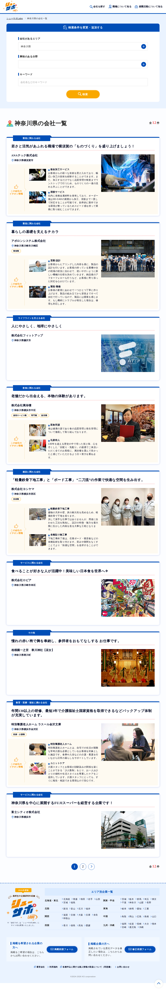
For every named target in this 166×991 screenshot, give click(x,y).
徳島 (73, 933)
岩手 (90, 907)
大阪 (80, 923)
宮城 (65, 910)
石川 (80, 916)
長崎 (139, 932)
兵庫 (88, 923)
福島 (73, 910)
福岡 (124, 932)
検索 (85, 94)
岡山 (131, 924)
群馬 (139, 907)
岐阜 (124, 916)
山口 (154, 924)
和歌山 (66, 926)
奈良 (96, 923)
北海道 (66, 907)
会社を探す (99, 7)
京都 (73, 923)
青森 (75, 907)
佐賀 (131, 932)
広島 (139, 924)
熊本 (154, 932)
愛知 (139, 916)
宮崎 (124, 935)
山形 (98, 907)
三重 (146, 916)
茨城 (124, 907)
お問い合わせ (123, 975)
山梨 (141, 910)
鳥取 (124, 924)
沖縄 (141, 935)
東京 (154, 907)
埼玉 (146, 907)
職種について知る (121, 7)
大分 (146, 932)
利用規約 (53, 975)
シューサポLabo (14, 18)
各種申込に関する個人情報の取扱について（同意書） (87, 975)
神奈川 (132, 910)
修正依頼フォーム (141, 957)
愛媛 (88, 933)
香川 (65, 933)
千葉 (124, 910)
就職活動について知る (151, 7)
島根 (146, 924)
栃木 (131, 907)
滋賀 (65, 923)
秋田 (83, 907)
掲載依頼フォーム (63, 957)
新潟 (65, 916)
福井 (88, 916)
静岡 (131, 916)
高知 (80, 933)
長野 (149, 910)
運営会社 (40, 975)
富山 (73, 916)
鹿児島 (132, 935)
